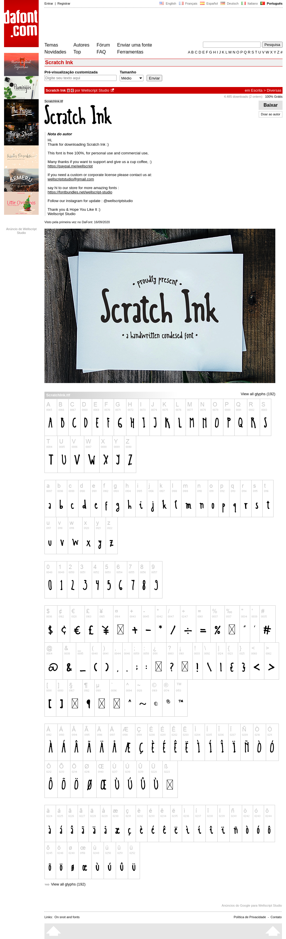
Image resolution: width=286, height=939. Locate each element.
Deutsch (230, 3)
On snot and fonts (67, 917)
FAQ (101, 51)
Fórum (103, 44)
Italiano (249, 3)
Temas (51, 44)
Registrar (63, 3)
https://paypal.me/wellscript (70, 166)
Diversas (274, 90)
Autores (81, 44)
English (167, 3)
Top (77, 51)
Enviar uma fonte (134, 44)
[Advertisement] (149, 25)
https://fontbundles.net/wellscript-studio (80, 192)
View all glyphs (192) (258, 394)
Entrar (48, 3)
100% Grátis (274, 96)
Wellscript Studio (95, 90)
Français (188, 3)
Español (209, 3)
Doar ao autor (270, 114)
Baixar (270, 105)
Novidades (55, 51)
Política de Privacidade (250, 917)
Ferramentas (130, 51)
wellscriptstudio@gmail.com (71, 179)
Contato (276, 917)
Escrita (257, 90)
